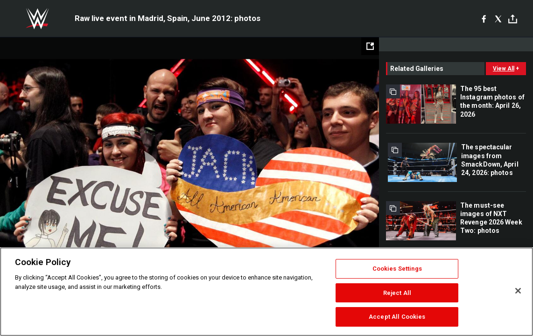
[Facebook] (484, 18)
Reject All (397, 292)
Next (352, 166)
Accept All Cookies (397, 316)
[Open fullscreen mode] (370, 46)
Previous (27, 166)
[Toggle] (512, 18)
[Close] (518, 290)
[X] (498, 18)
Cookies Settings (397, 268)
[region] (266, 291)
